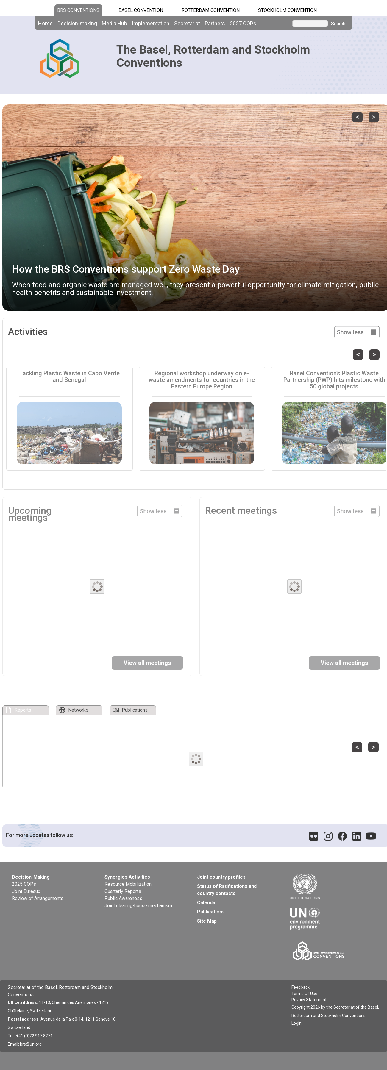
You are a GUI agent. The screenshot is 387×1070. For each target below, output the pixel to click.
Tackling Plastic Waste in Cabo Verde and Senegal (69, 376)
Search (338, 23)
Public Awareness (123, 898)
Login (296, 1023)
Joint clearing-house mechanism (138, 905)
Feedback (300, 987)
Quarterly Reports (122, 891)
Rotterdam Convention (211, 10)
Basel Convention (140, 10)
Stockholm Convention (287, 10)
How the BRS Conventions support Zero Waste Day (126, 269)
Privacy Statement (309, 999)
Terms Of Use (304, 993)
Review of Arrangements (37, 898)
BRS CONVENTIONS (78, 10)
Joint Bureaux (26, 891)
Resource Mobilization (128, 884)
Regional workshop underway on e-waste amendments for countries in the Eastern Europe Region (202, 380)
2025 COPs (24, 884)
